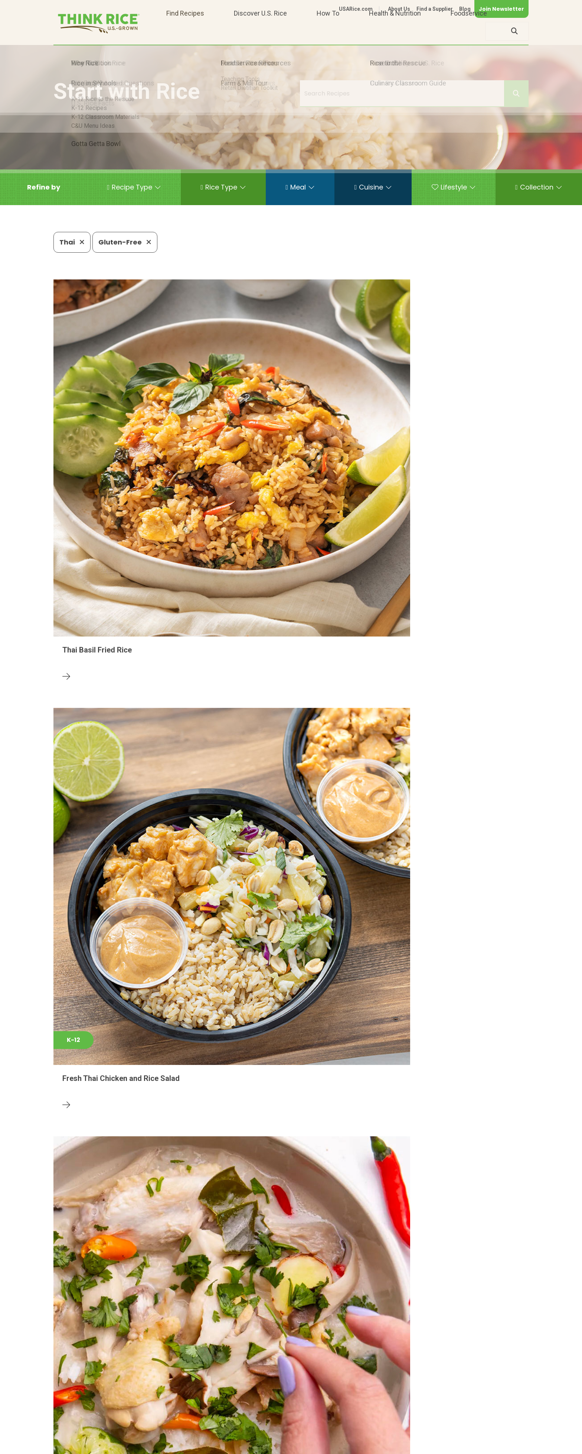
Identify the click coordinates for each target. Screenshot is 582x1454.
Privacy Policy (430, 1445)
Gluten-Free (124, 242)
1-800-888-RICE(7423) (240, 1422)
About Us (399, 9)
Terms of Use (507, 1445)
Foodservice (469, 31)
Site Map (470, 1445)
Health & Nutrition (395, 31)
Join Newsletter (501, 9)
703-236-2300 (171, 1422)
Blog (465, 9)
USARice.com (356, 9)
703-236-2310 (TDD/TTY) (326, 1422)
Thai (72, 242)
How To (328, 31)
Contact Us (389, 1445)
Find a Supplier (434, 9)
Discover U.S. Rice (260, 31)
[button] (43, 187)
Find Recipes (185, 31)
